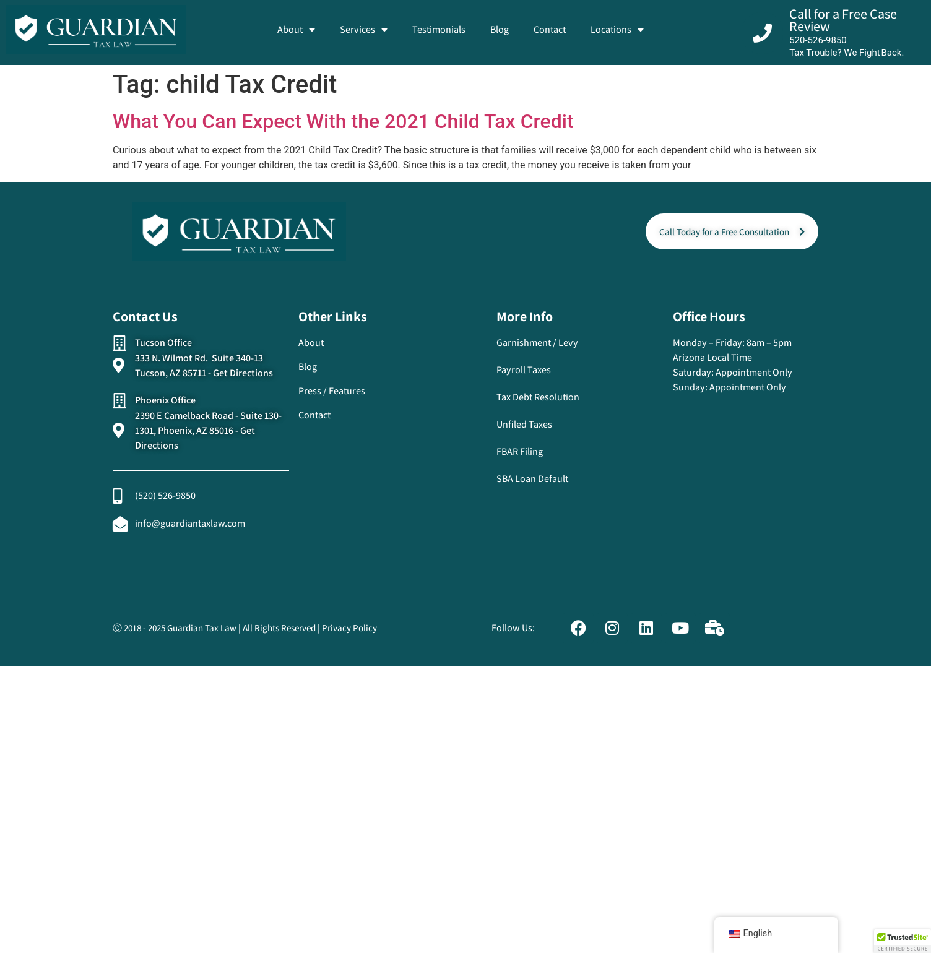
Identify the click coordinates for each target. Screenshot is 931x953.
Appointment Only (754, 372)
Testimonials (439, 29)
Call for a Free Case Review (843, 20)
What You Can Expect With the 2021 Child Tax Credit (343, 121)
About (296, 30)
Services (364, 30)
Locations (617, 30)
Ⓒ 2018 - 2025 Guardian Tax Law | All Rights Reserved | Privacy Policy (245, 628)
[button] (902, 941)
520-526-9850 (818, 40)
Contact (550, 29)
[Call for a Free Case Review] (762, 33)
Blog (499, 29)
